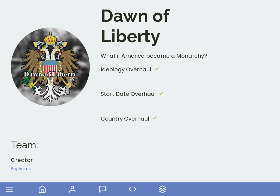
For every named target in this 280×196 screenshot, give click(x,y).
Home (42, 189)
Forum (102, 189)
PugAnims (21, 168)
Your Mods (162, 189)
